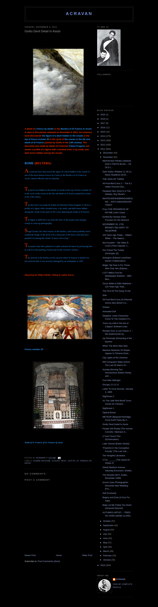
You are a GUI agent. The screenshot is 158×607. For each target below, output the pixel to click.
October (107, 521)
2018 (103, 119)
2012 (103, 144)
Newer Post (30, 555)
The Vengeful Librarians (113, 455)
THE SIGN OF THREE (113, 179)
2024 (103, 114)
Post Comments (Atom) (49, 561)
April (105, 547)
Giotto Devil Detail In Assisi (115, 424)
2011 (103, 149)
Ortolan (106, 307)
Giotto (71, 461)
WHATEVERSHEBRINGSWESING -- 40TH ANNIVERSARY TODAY (117, 201)
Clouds (56, 461)
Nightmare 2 (108, 396)
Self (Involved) (109, 493)
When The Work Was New (114, 346)
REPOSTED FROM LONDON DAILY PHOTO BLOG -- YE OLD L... (116, 164)
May (105, 542)
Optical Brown (109, 412)
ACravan (79, 13)
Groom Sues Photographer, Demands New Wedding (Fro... (115, 485)
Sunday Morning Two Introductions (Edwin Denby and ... (116, 372)
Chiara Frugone (41, 461)
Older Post (87, 555)
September (108, 525)
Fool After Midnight (111, 380)
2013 (103, 140)
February (107, 555)
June (105, 538)
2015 (103, 132)
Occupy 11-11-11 (110, 384)
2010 (103, 565)
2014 (103, 136)
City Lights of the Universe (114, 357)
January (107, 560)
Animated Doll (109, 311)
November (108, 157)
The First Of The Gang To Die (116, 291)
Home (59, 555)
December (108, 153)
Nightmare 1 (108, 408)
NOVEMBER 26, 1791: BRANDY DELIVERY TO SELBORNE (115, 227)
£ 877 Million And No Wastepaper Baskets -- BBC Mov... (117, 275)
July (105, 534)
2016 (103, 127)
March (106, 551)
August (106, 529)
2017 (103, 123)
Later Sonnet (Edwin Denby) (115, 443)
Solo (104, 295)
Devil (64, 461)
